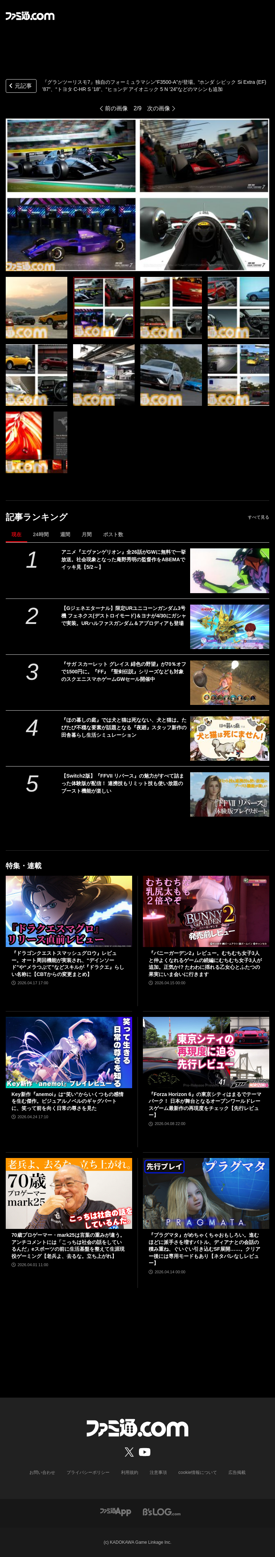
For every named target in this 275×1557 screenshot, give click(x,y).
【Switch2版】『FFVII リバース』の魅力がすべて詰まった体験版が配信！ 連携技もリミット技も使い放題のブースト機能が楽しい (122, 783)
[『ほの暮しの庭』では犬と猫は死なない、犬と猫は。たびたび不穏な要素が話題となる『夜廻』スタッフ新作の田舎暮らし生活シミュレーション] (229, 738)
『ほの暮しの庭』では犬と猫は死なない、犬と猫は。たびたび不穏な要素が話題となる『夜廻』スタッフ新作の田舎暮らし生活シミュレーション (124, 727)
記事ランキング (37, 517)
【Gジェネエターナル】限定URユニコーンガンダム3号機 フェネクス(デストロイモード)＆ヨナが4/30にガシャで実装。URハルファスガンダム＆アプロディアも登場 (123, 615)
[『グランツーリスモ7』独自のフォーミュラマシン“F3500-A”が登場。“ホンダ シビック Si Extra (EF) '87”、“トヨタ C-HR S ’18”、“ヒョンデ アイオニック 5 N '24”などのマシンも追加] (36, 307)
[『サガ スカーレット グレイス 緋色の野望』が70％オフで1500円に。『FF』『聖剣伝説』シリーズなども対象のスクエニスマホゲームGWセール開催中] (229, 682)
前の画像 (116, 108)
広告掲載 (236, 1472)
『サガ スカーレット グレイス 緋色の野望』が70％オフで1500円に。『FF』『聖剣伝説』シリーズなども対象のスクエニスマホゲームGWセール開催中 (123, 671)
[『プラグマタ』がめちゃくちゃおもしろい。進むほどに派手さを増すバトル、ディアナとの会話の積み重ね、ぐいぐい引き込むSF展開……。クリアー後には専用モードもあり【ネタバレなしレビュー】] (206, 1193)
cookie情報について (198, 1472)
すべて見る (258, 517)
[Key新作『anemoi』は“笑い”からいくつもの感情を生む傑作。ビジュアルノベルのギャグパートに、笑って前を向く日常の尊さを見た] (69, 1052)
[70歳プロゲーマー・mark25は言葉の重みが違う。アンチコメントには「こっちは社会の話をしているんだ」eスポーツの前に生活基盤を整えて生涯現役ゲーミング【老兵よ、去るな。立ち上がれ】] (69, 1193)
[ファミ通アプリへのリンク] (115, 1511)
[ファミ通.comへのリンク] (30, 15)
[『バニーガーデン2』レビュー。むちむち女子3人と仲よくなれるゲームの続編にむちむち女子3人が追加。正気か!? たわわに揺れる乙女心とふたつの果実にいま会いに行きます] (206, 911)
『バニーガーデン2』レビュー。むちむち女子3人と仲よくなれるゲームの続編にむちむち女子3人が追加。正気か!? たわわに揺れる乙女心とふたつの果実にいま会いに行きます (205, 963)
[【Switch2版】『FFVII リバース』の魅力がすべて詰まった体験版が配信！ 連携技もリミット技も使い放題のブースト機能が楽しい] (229, 794)
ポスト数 (113, 534)
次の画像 (158, 108)
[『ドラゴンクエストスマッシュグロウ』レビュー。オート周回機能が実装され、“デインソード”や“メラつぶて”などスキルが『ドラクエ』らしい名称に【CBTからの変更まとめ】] (69, 911)
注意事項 (158, 1472)
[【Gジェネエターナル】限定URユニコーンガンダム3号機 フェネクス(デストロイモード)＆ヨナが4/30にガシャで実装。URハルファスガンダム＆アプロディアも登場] (229, 627)
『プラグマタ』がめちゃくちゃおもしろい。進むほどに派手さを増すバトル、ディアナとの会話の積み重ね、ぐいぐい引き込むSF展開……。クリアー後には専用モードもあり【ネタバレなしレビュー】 (204, 1249)
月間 (87, 534)
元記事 (20, 86)
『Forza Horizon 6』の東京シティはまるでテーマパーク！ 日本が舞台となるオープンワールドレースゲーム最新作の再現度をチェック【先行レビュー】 (205, 1104)
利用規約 (130, 1472)
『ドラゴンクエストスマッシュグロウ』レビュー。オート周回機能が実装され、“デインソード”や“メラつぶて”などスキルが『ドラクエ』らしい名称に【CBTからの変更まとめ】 (67, 963)
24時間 (41, 534)
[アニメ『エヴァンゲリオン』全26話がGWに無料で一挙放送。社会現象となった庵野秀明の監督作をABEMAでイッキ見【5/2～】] (229, 570)
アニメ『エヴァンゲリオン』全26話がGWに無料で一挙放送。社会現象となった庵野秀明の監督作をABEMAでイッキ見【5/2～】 (123, 559)
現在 (16, 534)
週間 (65, 534)
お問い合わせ (43, 1472)
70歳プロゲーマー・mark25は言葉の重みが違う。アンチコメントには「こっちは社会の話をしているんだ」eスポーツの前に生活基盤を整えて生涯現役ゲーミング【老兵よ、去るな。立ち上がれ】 (68, 1245)
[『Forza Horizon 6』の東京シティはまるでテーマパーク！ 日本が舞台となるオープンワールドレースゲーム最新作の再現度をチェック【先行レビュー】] (206, 1052)
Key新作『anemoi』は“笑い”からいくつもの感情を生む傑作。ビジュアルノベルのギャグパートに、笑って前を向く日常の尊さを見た (67, 1101)
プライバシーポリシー (88, 1472)
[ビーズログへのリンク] (161, 1511)
